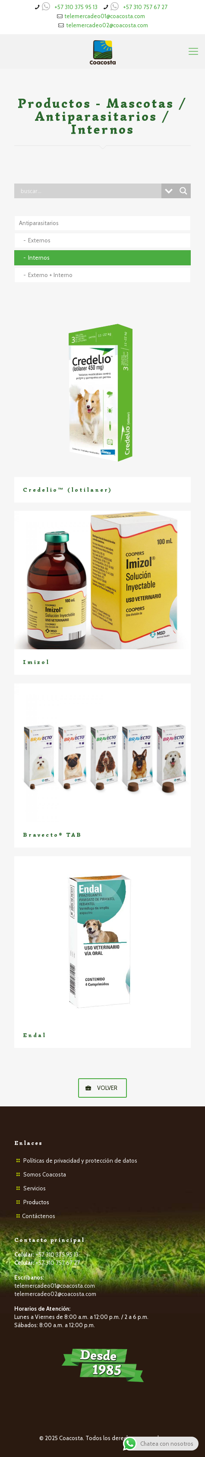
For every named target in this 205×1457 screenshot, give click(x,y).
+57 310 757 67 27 (145, 6)
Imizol (36, 662)
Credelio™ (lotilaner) (67, 489)
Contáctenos (38, 1215)
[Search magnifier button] (183, 191)
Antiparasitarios (39, 222)
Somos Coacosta (44, 1174)
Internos (39, 257)
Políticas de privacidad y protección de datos (80, 1160)
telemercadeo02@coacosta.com (107, 25)
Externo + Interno (50, 274)
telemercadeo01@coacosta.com (104, 16)
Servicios (34, 1188)
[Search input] (90, 191)
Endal (34, 1035)
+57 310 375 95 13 (76, 6)
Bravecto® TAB (52, 834)
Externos (39, 240)
